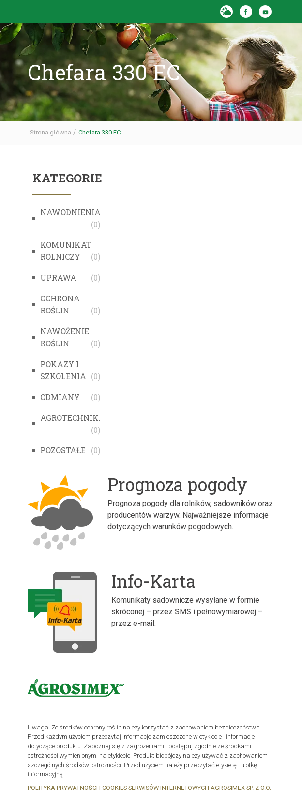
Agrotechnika (72, 418)
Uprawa (58, 277)
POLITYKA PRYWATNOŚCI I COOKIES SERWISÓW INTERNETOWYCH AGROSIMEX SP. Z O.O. (149, 787)
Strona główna (50, 132)
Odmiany (60, 397)
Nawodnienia (70, 212)
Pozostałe (63, 450)
